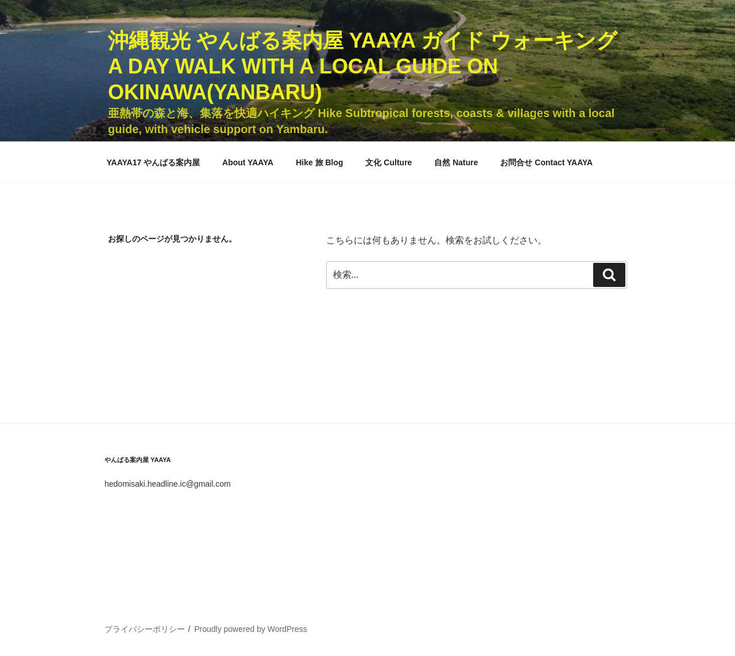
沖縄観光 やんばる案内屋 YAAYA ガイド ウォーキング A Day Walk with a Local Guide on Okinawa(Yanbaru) (362, 66)
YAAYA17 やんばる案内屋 (153, 162)
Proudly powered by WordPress (250, 629)
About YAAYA (247, 162)
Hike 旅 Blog (319, 162)
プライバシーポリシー (145, 629)
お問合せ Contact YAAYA (546, 162)
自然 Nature (456, 162)
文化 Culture (388, 162)
